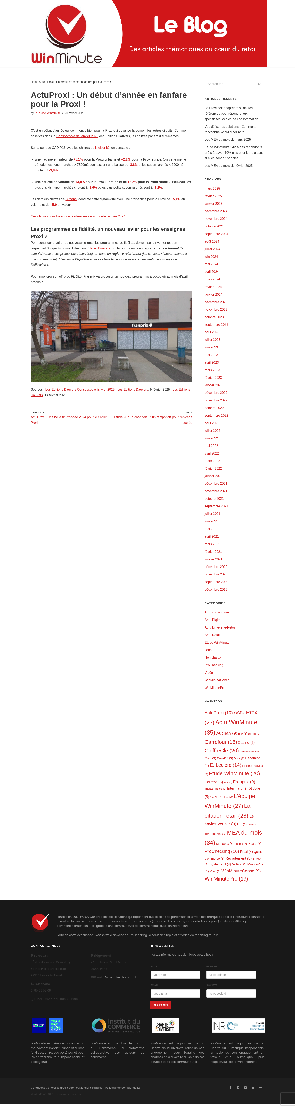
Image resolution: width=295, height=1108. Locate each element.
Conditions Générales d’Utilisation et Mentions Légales (66, 1092)
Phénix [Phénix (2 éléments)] (240, 847)
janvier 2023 (213, 387)
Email (154, 989)
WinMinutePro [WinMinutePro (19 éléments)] (226, 883)
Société (211, 989)
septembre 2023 (216, 326)
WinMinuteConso (217, 684)
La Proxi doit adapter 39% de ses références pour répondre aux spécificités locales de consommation (232, 113)
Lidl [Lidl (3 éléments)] (242, 828)
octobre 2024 (214, 227)
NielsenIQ (102, 148)
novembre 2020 (216, 577)
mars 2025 (212, 189)
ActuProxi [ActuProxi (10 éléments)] (219, 716)
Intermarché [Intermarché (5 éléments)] (239, 792)
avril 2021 (212, 539)
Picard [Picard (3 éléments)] (254, 847)
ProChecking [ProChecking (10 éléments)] (222, 855)
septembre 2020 (216, 585)
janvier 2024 (213, 295)
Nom (154, 970)
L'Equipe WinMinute (48, 113)
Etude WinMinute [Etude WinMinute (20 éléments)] (234, 777)
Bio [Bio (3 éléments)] (242, 737)
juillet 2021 (212, 516)
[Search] (230, 84)
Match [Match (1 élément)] (221, 838)
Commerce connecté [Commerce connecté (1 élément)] (251, 755)
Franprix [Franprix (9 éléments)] (244, 785)
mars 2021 (212, 547)
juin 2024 (211, 257)
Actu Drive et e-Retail (220, 630)
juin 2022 (211, 440)
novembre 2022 (216, 402)
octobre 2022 (214, 410)
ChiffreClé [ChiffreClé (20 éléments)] (222, 754)
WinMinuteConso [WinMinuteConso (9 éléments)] (241, 875)
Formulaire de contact (120, 982)
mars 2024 (212, 280)
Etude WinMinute (217, 646)
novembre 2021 (216, 493)
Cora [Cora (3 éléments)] (210, 761)
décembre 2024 (216, 212)
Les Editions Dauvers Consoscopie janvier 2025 (80, 390)
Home (34, 82)
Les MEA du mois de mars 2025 (228, 140)
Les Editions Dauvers (133, 390)
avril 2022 (212, 455)
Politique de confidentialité (123, 1092)
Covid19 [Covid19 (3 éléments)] (225, 761)
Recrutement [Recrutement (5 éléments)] (238, 862)
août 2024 (212, 242)
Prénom (211, 970)
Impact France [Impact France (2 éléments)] (215, 792)
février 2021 (213, 554)
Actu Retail (212, 638)
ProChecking (214, 668)
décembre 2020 (216, 570)
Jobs (208, 653)
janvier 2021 (213, 562)
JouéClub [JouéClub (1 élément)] (216, 801)
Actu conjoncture (217, 615)
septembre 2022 (216, 417)
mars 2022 (212, 463)
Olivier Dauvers (99, 249)
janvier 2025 (213, 204)
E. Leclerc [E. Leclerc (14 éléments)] (225, 769)
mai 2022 (211, 448)
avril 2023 (212, 364)
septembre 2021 (216, 509)
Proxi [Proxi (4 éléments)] (246, 856)
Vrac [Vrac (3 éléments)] (215, 875)
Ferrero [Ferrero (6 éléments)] (214, 786)
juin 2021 (211, 524)
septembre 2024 (216, 235)
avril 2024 (212, 273)
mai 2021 (211, 532)
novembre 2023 (216, 311)
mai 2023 (211, 356)
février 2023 (213, 379)
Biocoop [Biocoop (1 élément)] (254, 737)
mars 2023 (212, 372)
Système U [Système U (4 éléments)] (220, 868)
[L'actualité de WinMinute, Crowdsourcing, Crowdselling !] (66, 34)
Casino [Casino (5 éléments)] (246, 746)
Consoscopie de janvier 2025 (77, 136)
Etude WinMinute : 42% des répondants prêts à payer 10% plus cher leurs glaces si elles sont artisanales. (234, 153)
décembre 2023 (216, 303)
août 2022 (212, 425)
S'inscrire (161, 1009)
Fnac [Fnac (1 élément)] (228, 786)
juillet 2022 (212, 433)
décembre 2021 (216, 486)
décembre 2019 (216, 593)
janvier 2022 (213, 478)
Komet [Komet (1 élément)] (228, 801)
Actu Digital (213, 623)
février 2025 (213, 197)
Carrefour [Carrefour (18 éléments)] (221, 745)
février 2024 (213, 288)
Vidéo (209, 676)
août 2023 (212, 334)
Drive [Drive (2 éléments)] (239, 761)
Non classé (213, 661)
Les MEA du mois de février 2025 (229, 166)
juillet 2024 (212, 250)
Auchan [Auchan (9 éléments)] (226, 736)
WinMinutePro (215, 691)
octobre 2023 (214, 318)
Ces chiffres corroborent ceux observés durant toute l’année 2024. (79, 217)
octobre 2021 (214, 501)
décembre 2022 (216, 395)
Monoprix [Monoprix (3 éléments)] (225, 847)
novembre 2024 (216, 219)
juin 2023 (211, 349)
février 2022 (213, 471)
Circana (71, 199)
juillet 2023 (212, 341)
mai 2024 (211, 265)
